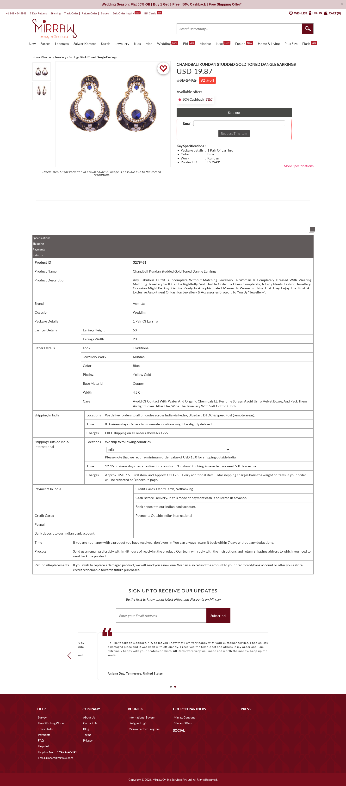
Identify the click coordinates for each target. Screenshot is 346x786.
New (32, 44)
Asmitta (139, 303)
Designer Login (138, 723)
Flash (309, 43)
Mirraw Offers (183, 723)
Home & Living (269, 44)
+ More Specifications (297, 166)
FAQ (41, 740)
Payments (39, 249)
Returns (38, 255)
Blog (86, 729)
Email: (187, 123)
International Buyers (141, 717)
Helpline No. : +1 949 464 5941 (57, 752)
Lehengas (62, 44)
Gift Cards (153, 13)
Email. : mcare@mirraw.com (55, 758)
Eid (189, 43)
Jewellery (122, 44)
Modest (205, 44)
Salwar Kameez (85, 44)
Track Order (71, 13)
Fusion (244, 43)
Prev (71, 655)
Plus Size (290, 44)
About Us (89, 717)
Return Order (89, 13)
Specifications (41, 238)
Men (149, 44)
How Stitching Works (51, 723)
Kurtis (105, 44)
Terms (87, 735)
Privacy (88, 740)
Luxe (223, 43)
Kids (137, 44)
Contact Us (90, 723)
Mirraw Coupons (184, 717)
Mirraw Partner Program (144, 729)
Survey (105, 13)
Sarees (45, 44)
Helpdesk (44, 746)
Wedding (167, 43)
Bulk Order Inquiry (123, 13)
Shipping (38, 243)
